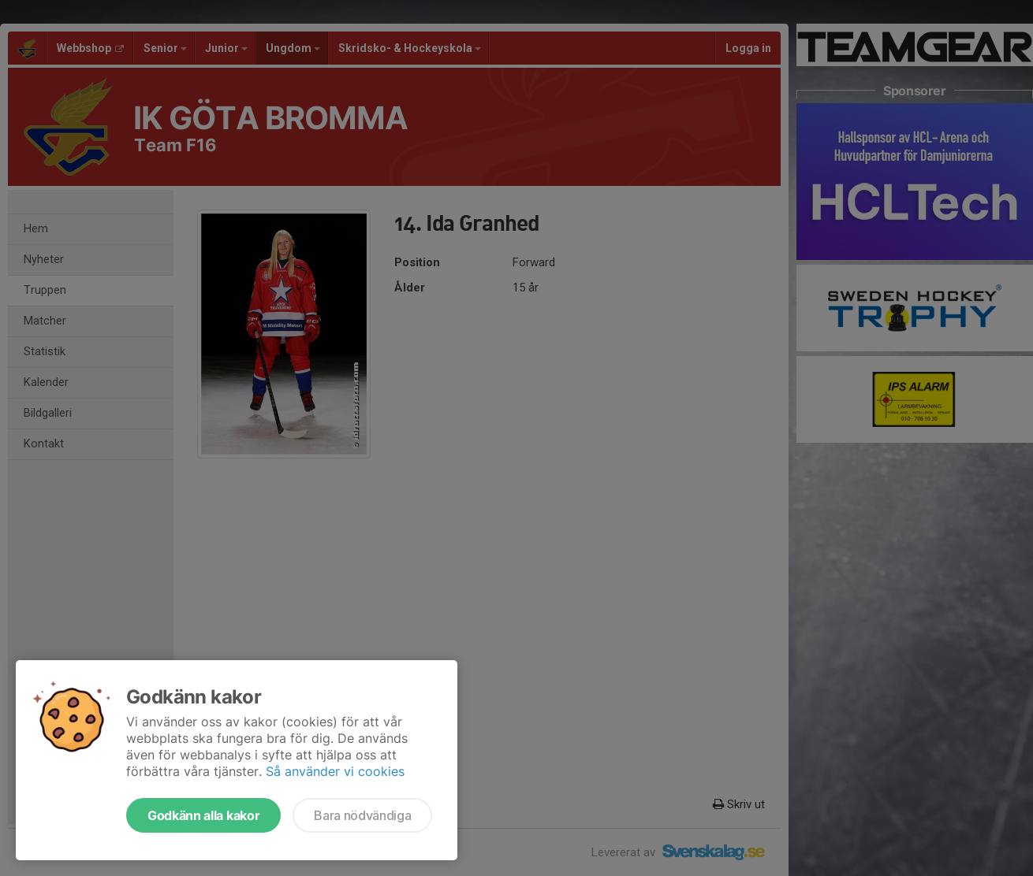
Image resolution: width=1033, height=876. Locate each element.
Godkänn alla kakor (203, 815)
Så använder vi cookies (335, 771)
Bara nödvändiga (362, 815)
